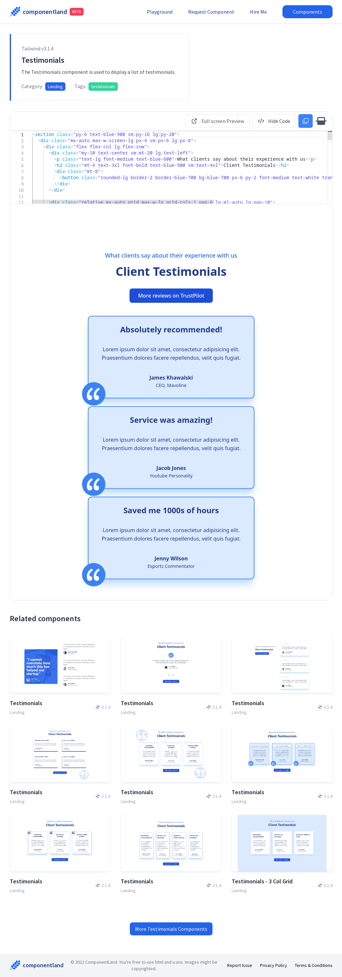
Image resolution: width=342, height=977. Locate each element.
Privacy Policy (273, 965)
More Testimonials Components (171, 929)
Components (307, 11)
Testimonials (26, 703)
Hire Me (258, 11)
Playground (159, 11)
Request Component (211, 11)
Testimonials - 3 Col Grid (262, 881)
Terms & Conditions (314, 965)
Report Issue (239, 965)
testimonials (103, 86)
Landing (55, 86)
